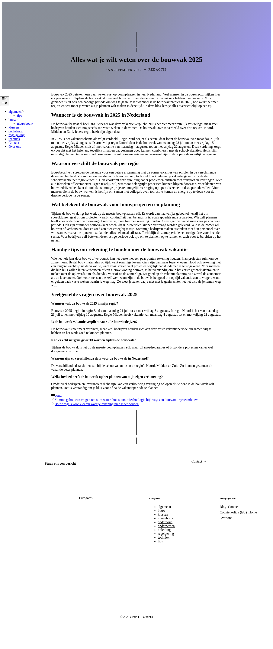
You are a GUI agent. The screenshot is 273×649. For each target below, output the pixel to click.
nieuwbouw (25, 123)
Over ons (15, 146)
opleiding (164, 530)
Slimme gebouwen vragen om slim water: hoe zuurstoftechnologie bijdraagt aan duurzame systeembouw (126, 400)
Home (252, 512)
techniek (14, 139)
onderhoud (16, 131)
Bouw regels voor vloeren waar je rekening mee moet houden (97, 404)
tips (19, 115)
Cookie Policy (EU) (233, 512)
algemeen (17, 111)
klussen (14, 127)
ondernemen (166, 526)
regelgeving (17, 135)
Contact (14, 143)
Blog (223, 507)
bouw (14, 119)
